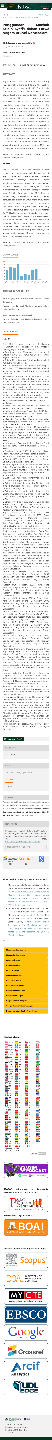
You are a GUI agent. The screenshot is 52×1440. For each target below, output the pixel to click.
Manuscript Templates (15, 955)
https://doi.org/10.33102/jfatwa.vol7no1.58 (26, 65)
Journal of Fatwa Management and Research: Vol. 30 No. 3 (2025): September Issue (28, 901)
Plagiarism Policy (13, 980)
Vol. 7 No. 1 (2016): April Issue (16, 17)
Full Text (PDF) (14, 739)
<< (4, 941)
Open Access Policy (14, 975)
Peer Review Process (15, 986)
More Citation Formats (18, 847)
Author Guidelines (13, 965)
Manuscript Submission (16, 950)
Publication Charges (14, 996)
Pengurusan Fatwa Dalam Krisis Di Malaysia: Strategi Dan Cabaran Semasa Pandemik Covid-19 (28, 895)
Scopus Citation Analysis (16, 1001)
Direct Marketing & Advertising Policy (22, 1011)
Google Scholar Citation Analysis (19, 1006)
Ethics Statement (13, 970)
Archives (43, 15)
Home (5, 15)
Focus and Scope (13, 960)
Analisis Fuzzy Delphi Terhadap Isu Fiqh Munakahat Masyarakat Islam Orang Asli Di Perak (28, 925)
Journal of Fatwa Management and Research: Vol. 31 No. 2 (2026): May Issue (28, 931)
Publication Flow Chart (15, 991)
